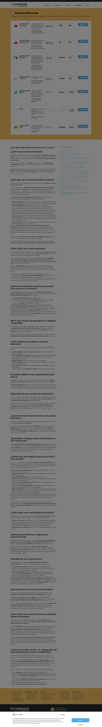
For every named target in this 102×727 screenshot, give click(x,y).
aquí (39, 723)
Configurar (80, 724)
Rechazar (62, 714)
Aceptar (80, 720)
